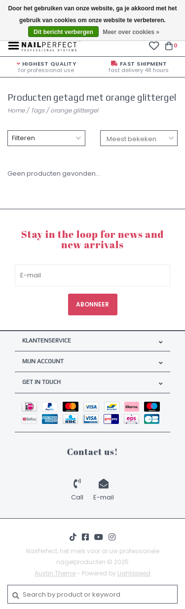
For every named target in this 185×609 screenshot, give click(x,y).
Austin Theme (55, 573)
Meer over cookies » (131, 32)
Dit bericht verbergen (63, 32)
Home (16, 110)
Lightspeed (133, 573)
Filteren (23, 138)
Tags (37, 110)
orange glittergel (74, 110)
